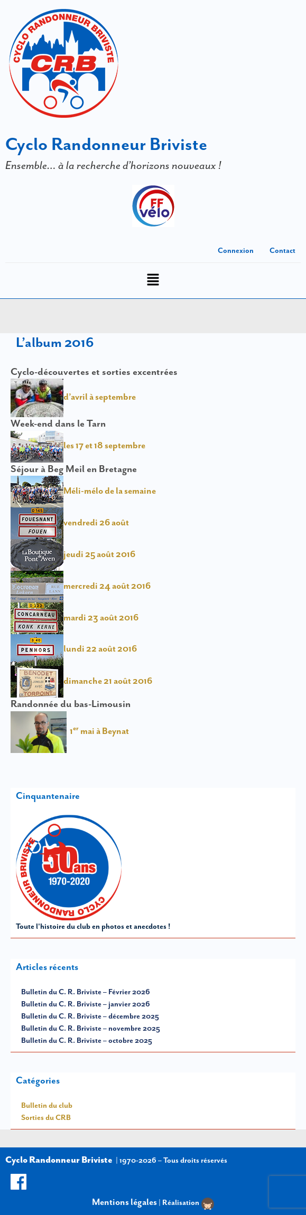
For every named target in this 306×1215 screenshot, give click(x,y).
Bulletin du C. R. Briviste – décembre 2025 (90, 1016)
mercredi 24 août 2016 (81, 585)
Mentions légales (124, 1202)
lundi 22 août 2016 (100, 649)
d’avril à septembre (73, 396)
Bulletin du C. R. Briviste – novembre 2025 (90, 1028)
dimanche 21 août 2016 (81, 680)
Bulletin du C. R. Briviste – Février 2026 (85, 991)
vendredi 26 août (70, 522)
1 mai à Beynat (98, 731)
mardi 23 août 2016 (74, 617)
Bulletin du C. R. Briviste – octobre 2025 (86, 1040)
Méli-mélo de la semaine (83, 490)
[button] (152, 281)
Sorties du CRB (46, 1117)
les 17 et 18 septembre (78, 445)
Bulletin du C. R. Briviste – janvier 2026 (85, 1004)
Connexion (236, 250)
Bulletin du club (46, 1105)
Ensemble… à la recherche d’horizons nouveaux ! (113, 165)
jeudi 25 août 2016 (73, 554)
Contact (282, 250)
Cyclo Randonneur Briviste (106, 144)
